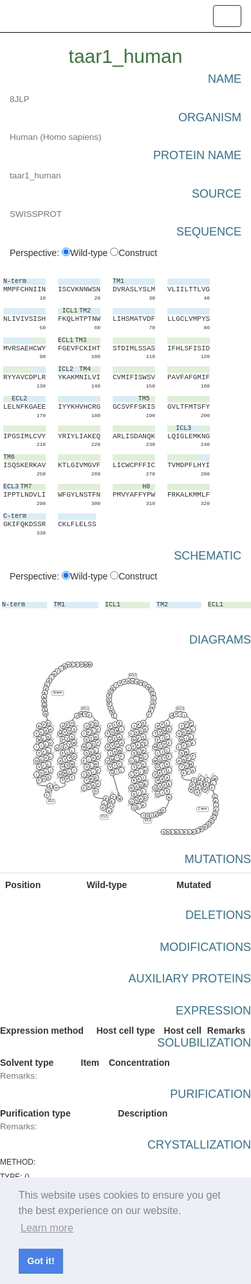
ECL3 (179, 708)
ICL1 (51, 801)
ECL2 (132, 675)
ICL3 (148, 821)
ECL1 (85, 708)
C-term (202, 808)
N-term (57, 692)
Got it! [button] (40, 1261)
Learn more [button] (47, 1227)
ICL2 (104, 817)
